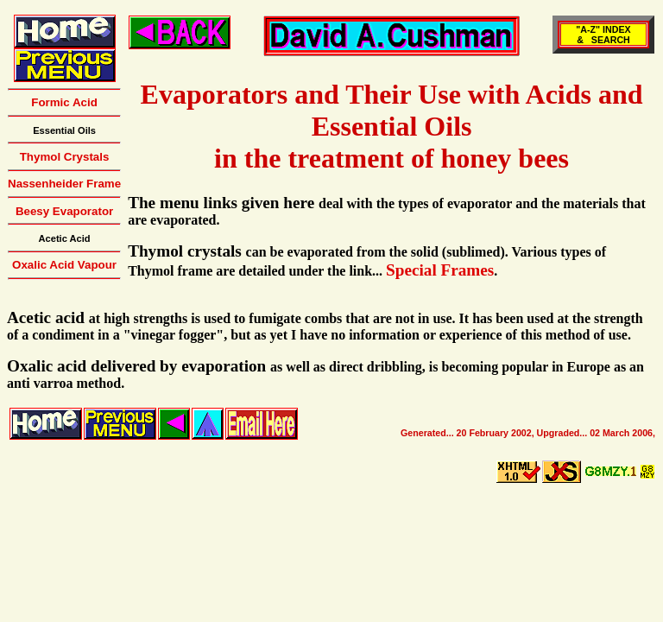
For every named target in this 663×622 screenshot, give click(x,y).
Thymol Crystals (65, 156)
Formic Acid (64, 102)
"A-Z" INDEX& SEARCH (603, 34)
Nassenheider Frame (64, 183)
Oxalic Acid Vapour (64, 264)
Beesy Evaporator (64, 211)
